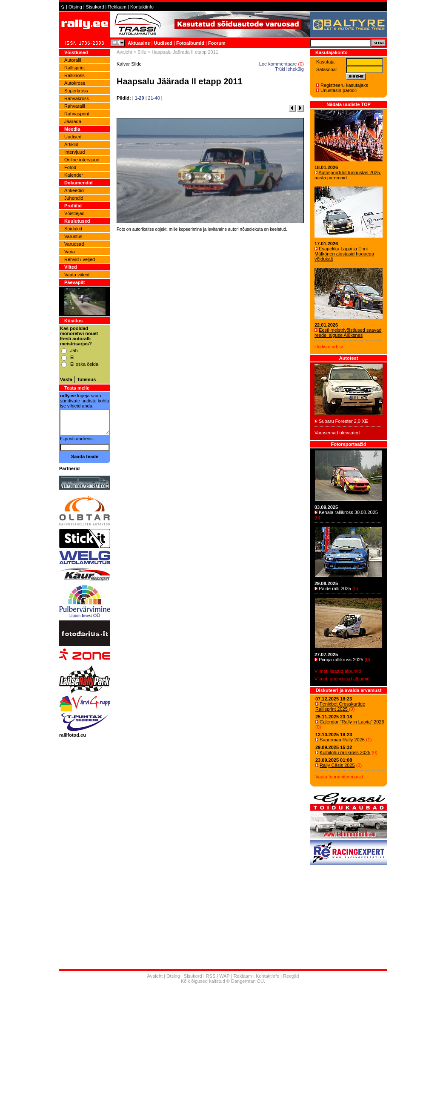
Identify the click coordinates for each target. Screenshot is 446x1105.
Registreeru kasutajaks (344, 85)
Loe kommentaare (278, 63)
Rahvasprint (76, 113)
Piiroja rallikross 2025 (341, 659)
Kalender (73, 175)
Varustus (73, 236)
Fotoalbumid (190, 43)
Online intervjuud (82, 159)
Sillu (141, 52)
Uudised (163, 43)
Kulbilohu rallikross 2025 (345, 752)
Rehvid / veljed (79, 259)
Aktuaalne (139, 43)
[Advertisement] (210, 353)
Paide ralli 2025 (335, 588)
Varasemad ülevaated (337, 432)
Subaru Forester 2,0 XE (343, 421)
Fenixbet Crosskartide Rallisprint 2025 (340, 706)
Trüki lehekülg (289, 69)
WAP (224, 976)
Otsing (75, 6)
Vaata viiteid (76, 274)
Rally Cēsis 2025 (337, 765)
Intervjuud (74, 152)
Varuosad (74, 244)
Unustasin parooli (338, 90)
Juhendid (73, 198)
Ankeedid (74, 190)
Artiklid (71, 144)
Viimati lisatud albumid (337, 671)
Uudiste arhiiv (328, 346)
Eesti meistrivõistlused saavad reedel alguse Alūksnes (347, 332)
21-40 (154, 97)
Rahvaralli (74, 106)
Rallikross (74, 75)
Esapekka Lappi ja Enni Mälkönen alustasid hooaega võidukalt (344, 253)
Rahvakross (76, 98)
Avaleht (124, 52)
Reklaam (117, 6)
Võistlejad (74, 213)
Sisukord (95, 6)
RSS (211, 976)
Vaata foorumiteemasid (339, 776)
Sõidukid (73, 228)
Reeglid (291, 976)
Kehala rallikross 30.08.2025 (348, 512)
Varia (69, 251)
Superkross (76, 90)
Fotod (70, 167)
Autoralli (72, 60)
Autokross (74, 83)
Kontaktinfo (142, 6)
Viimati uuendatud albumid (341, 678)
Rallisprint (74, 67)
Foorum (217, 43)
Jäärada (72, 121)
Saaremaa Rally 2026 (342, 739)
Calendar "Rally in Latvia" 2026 (352, 721)
